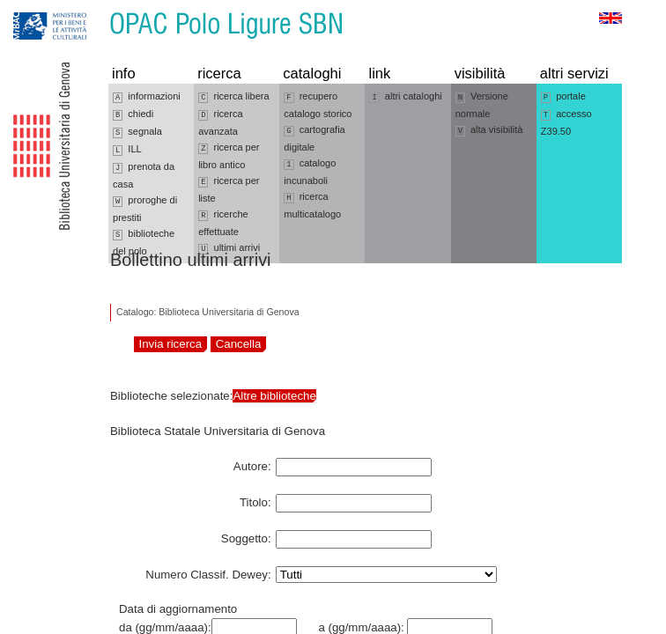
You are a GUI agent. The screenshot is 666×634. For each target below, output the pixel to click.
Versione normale (481, 105)
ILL (127, 150)
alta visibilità (489, 130)
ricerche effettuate (223, 223)
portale (563, 97)
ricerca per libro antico (228, 156)
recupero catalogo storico (318, 105)
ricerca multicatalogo (312, 205)
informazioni (147, 97)
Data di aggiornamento (178, 609)
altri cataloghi (405, 97)
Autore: (252, 463)
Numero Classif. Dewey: (207, 571)
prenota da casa (143, 175)
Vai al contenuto (99, 8)
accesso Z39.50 (566, 122)
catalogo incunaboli (310, 172)
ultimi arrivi (229, 248)
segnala (137, 132)
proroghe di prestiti (145, 209)
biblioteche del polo (143, 242)
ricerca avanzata (220, 122)
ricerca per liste (228, 189)
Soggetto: (246, 535)
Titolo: (255, 499)
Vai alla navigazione (34, 8)
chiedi (133, 114)
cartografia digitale (314, 138)
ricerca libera (233, 97)
